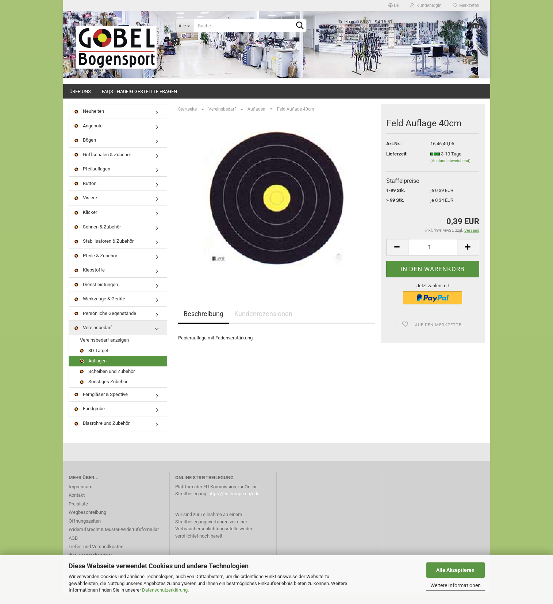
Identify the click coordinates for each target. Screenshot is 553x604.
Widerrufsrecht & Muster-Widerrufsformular (114, 540)
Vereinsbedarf (93, 338)
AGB (73, 549)
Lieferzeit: (397, 165)
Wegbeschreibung (87, 523)
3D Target (94, 361)
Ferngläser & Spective (101, 405)
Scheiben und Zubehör (107, 382)
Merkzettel (466, 5)
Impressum (80, 497)
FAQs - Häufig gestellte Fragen (139, 91)
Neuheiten (89, 122)
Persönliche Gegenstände (105, 324)
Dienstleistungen (96, 295)
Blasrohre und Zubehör (102, 434)
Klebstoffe (89, 281)
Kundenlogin (426, 5)
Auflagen (93, 371)
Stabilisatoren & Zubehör (104, 252)
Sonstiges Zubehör (103, 392)
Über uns (80, 91)
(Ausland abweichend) (450, 171)
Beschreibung (203, 324)
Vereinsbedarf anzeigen (104, 351)
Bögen (85, 151)
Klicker (85, 223)
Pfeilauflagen (92, 179)
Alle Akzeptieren (455, 570)
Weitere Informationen (455, 585)
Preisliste (78, 515)
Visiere (85, 208)
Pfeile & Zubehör (95, 266)
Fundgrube (89, 419)
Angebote (88, 136)
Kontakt (77, 506)
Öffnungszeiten (85, 532)
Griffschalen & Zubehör (102, 165)
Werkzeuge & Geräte (99, 309)
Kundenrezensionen (263, 324)
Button (85, 194)
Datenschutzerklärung (165, 590)
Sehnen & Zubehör (97, 238)
